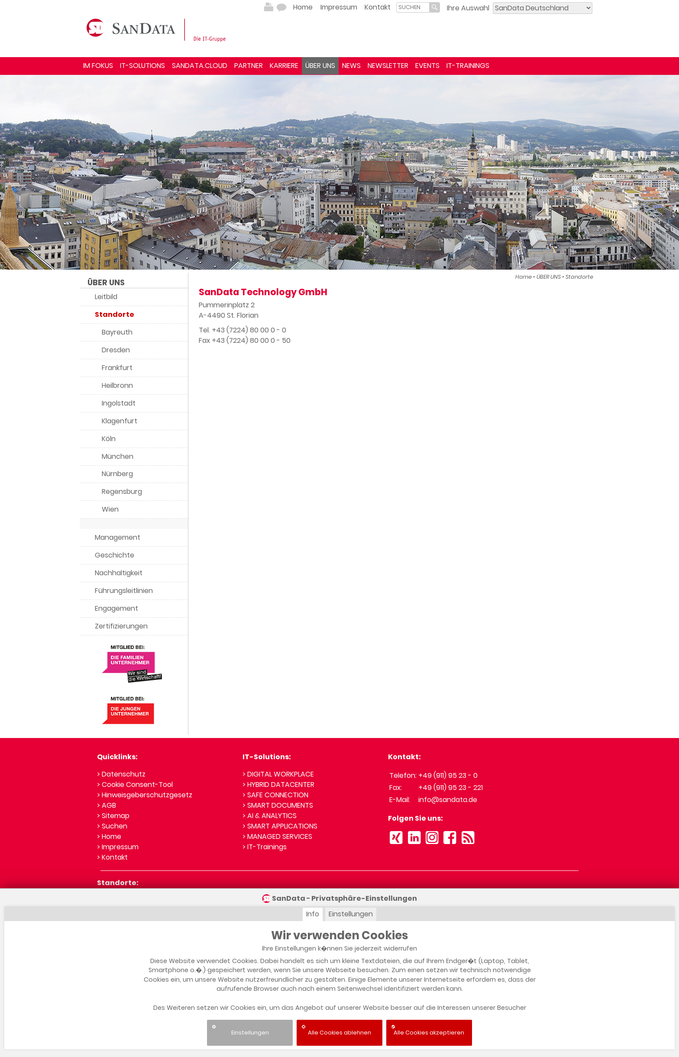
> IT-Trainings (264, 847)
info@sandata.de (447, 800)
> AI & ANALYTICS (269, 816)
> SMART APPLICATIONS (279, 826)
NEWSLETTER (388, 66)
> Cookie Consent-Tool (135, 785)
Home (303, 7)
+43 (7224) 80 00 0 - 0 (249, 330)
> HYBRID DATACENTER (278, 785)
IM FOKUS (98, 66)
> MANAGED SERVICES (277, 836)
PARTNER (248, 66)
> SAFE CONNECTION (275, 795)
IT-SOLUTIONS (142, 66)
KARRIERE (284, 66)
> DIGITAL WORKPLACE (278, 774)
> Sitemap (113, 816)
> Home (109, 836)
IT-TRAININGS (467, 66)
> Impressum (118, 847)
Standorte (579, 276)
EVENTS (427, 66)
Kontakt (378, 7)
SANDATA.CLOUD (199, 66)
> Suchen (112, 826)
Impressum (338, 7)
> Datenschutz (121, 774)
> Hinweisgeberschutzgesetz (144, 795)
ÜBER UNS (320, 66)
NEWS (351, 66)
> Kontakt (112, 857)
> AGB (106, 805)
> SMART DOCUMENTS (277, 805)
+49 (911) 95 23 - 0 (448, 775)
